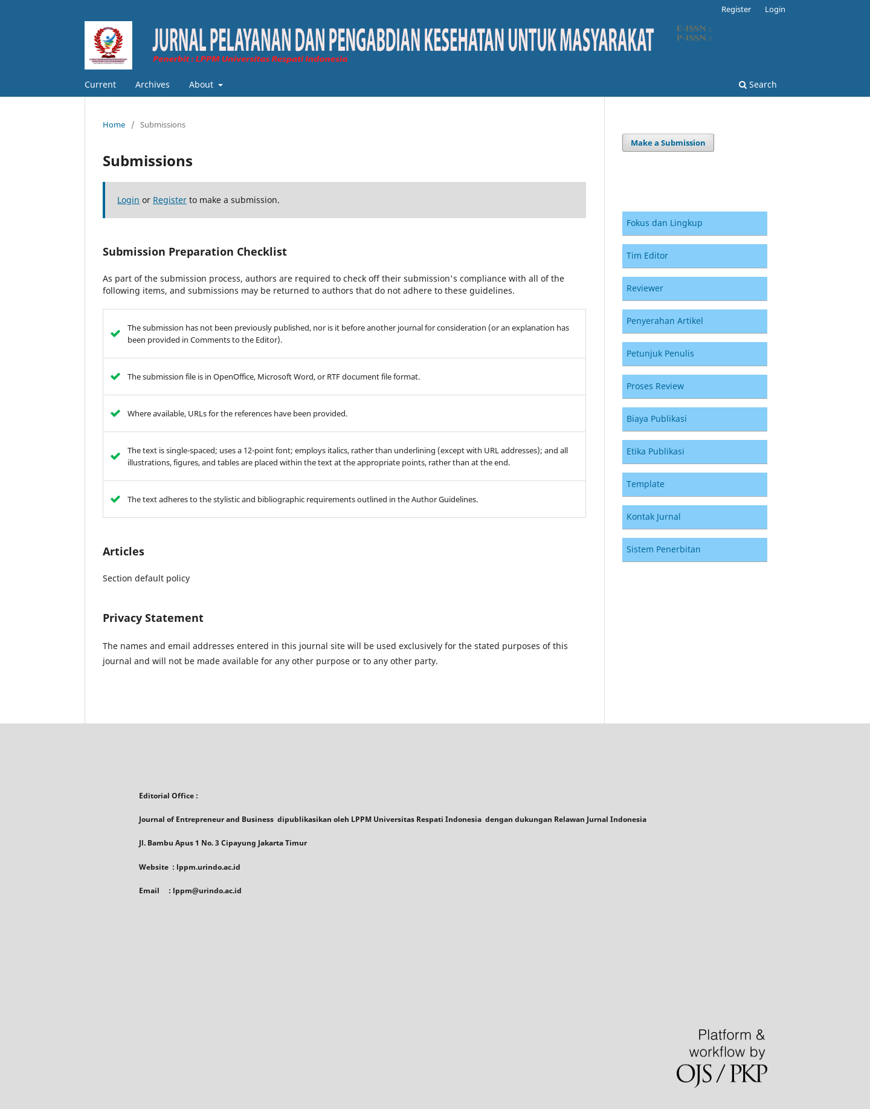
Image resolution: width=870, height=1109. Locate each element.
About (202, 84)
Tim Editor (647, 255)
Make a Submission (668, 142)
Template (646, 484)
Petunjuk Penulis (660, 353)
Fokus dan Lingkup (665, 222)
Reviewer (645, 288)
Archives (152, 84)
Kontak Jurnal (654, 516)
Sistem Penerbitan (664, 549)
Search (758, 84)
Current (100, 84)
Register (736, 9)
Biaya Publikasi (657, 418)
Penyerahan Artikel (665, 320)
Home (114, 124)
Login (775, 9)
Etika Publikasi (656, 451)
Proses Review (655, 386)
